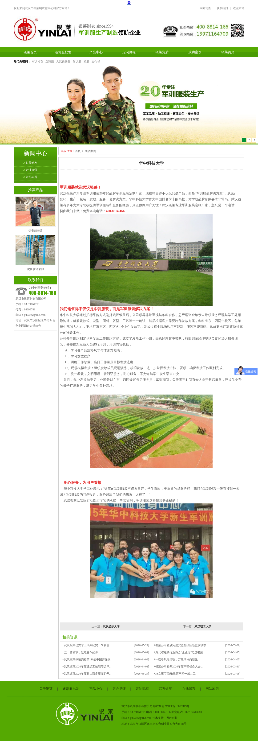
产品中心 (96, 52)
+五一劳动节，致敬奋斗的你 (80, 652)
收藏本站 (238, 8)
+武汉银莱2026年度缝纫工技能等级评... (86, 666)
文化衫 (96, 61)
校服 (86, 61)
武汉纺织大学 (111, 626)
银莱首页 (30, 52)
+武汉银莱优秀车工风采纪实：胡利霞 (85, 645)
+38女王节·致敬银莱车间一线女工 (175, 673)
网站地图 (205, 8)
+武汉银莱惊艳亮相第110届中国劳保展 (86, 659)
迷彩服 (49, 61)
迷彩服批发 (63, 52)
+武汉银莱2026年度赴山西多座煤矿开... (86, 673)
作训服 (77, 61)
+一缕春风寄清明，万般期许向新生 (176, 659)
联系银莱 (165, 689)
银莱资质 (162, 52)
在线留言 (188, 689)
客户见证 (119, 689)
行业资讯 (31, 170)
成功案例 (195, 52)
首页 (78, 151)
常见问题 (31, 177)
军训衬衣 (37, 61)
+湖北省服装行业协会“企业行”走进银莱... (179, 652)
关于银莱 (45, 689)
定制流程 (129, 52)
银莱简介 (227, 52)
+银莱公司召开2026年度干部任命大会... (178, 666)
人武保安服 (63, 61)
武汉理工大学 (202, 626)
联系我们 (222, 8)
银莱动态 (31, 163)
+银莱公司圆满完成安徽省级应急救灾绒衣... (181, 645)
